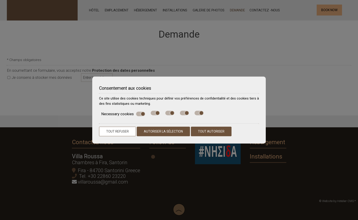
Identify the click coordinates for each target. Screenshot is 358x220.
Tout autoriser (211, 131)
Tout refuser (117, 131)
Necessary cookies (123, 114)
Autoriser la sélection (163, 131)
